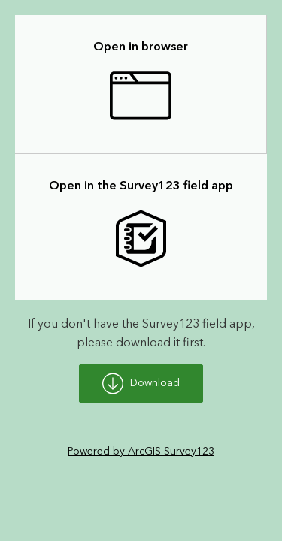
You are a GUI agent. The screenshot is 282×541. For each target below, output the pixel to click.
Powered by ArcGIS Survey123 (141, 452)
